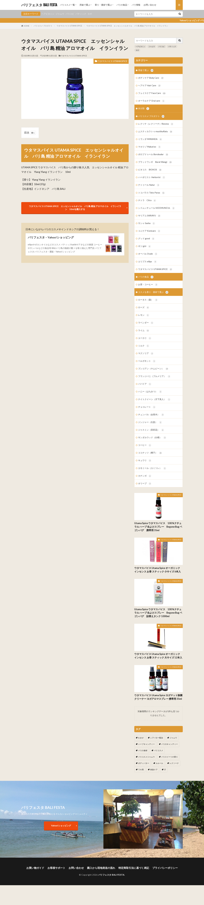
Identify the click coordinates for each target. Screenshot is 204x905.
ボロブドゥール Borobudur (153, 154)
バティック (81, 13)
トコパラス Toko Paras (151, 192)
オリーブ (144, 483)
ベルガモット (147, 361)
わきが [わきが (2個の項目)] (141, 738)
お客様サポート (56, 867)
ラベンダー (145, 322)
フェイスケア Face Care (151, 93)
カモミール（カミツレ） (152, 468)
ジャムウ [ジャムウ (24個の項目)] (173, 738)
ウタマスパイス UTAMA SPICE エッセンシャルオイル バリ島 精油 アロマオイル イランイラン (127, 26)
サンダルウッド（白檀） (152, 437)
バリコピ (70, 13)
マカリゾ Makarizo (149, 146)
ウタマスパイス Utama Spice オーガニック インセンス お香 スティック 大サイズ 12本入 (158, 656)
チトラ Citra (147, 200)
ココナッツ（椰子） (150, 452)
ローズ (143, 307)
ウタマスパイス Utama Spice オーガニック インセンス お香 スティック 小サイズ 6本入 (157, 570)
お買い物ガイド (35, 867)
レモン (143, 315)
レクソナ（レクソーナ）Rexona (155, 123)
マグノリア (145, 353)
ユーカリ (144, 338)
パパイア (144, 384)
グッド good (146, 238)
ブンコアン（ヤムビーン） (153, 368)
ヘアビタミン (48, 13)
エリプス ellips (147, 261)
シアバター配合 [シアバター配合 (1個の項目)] (156, 738)
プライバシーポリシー (165, 867)
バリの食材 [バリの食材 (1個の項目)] (142, 750)
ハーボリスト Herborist (151, 177)
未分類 (143, 108)
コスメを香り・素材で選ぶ (153, 292)
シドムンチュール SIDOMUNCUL (156, 208)
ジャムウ (60, 13)
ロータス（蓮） (148, 299)
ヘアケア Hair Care (149, 85)
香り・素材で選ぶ (103, 5)
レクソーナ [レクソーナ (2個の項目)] (174, 763)
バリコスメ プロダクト (43, 26)
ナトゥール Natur (149, 185)
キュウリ (144, 460)
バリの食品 (121, 5)
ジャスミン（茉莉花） (151, 429)
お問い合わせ (150, 5)
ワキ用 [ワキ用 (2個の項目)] (141, 769)
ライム (143, 330)
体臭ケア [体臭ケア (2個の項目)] (154, 769)
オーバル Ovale (147, 253)
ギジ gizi (144, 246)
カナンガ (144, 475)
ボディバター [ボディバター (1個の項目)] (143, 763)
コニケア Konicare (149, 231)
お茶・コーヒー (148, 284)
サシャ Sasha (146, 223)
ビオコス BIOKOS (150, 169)
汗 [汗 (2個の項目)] (165, 769)
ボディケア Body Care (151, 78)
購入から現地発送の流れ (101, 867)
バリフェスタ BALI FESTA (39, 5)
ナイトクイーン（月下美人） (154, 399)
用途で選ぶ (84, 5)
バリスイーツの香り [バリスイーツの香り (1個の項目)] (169, 757)
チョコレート (147, 407)
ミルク (143, 345)
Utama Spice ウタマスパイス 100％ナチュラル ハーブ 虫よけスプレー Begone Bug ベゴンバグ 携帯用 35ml (158, 527)
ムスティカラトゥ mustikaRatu (155, 131)
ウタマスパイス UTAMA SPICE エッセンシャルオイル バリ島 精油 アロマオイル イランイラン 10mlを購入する (75, 207)
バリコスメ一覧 (67, 5)
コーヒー (144, 445)
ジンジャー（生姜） (150, 422)
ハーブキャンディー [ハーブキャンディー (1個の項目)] (146, 744)
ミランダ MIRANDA (150, 139)
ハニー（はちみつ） (150, 391)
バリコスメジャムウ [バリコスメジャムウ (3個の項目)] (146, 757)
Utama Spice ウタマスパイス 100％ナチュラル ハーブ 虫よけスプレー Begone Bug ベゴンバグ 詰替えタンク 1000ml (158, 613)
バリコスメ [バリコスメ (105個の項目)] (158, 750)
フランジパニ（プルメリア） (154, 376)
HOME (26, 26)
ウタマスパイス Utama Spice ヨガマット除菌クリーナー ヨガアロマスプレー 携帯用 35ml (158, 697)
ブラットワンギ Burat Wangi (155, 162)
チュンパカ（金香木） (151, 414)
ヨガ (90, 13)
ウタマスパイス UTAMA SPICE (69, 26)
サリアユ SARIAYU (149, 215)
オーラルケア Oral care (151, 100)
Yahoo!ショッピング (61, 825)
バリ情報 (136, 5)
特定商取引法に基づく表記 (133, 867)
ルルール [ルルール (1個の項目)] (159, 763)
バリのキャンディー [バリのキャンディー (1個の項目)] (169, 744)
